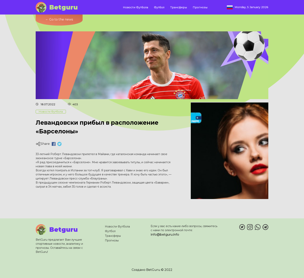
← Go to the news (59, 19)
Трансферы (178, 7)
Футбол (159, 7)
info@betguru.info (165, 234)
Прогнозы (200, 7)
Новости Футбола (135, 7)
